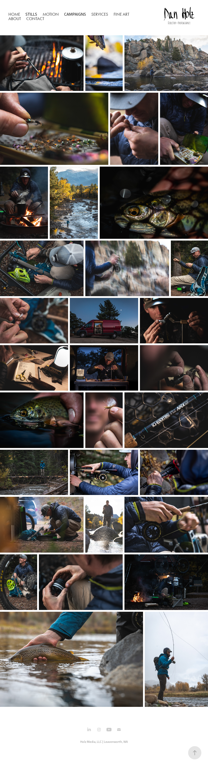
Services (99, 14)
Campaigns (75, 14)
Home (14, 14)
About (14, 18)
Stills (31, 14)
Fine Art (121, 14)
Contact (35, 18)
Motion (51, 14)
